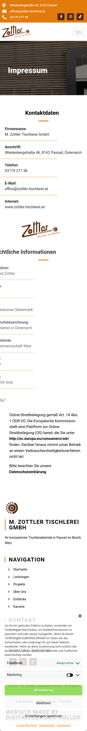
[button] (80, 616)
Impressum (64, 725)
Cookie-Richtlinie (26, 725)
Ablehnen (43, 703)
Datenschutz (47, 725)
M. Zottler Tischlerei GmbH (44, 525)
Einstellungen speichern (43, 716)
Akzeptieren (43, 690)
